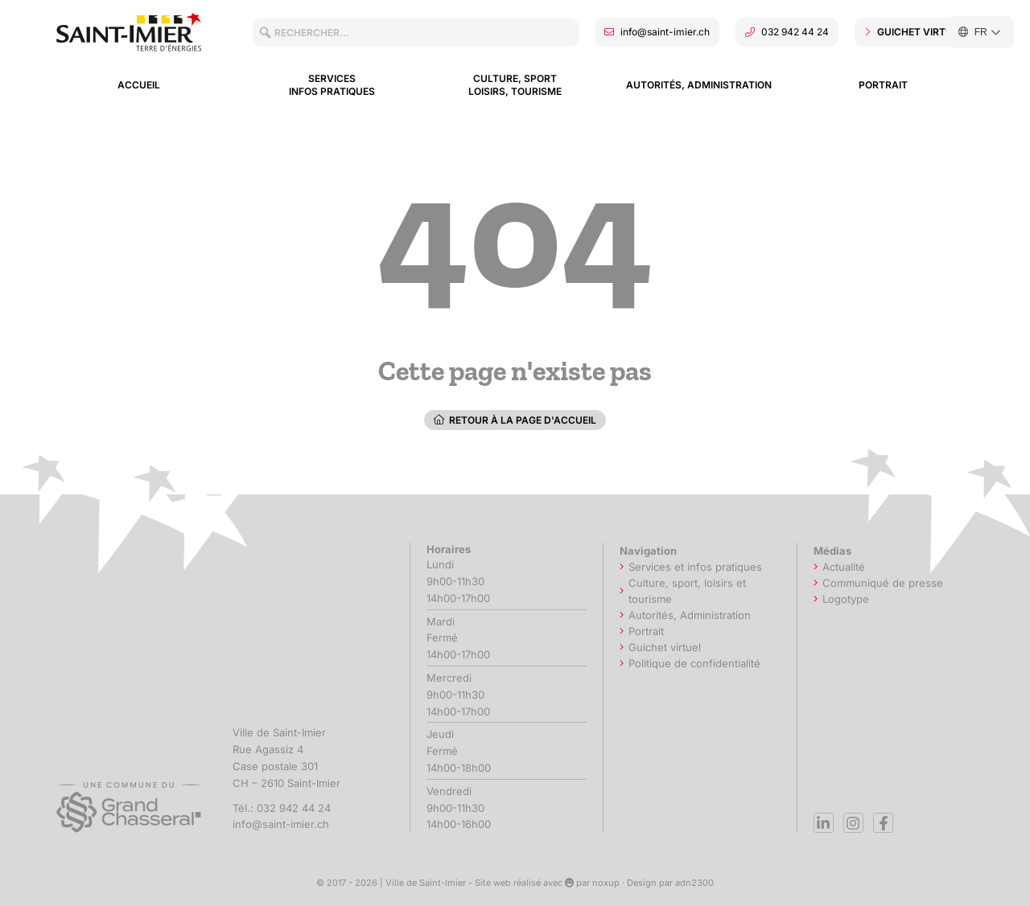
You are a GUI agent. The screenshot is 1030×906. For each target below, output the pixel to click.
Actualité (843, 566)
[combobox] (416, 32)
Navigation (652, 551)
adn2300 (694, 882)
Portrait (883, 85)
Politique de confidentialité (694, 663)
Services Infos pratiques (332, 84)
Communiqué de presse (882, 582)
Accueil (138, 85)
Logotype (845, 598)
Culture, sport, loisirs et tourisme (687, 590)
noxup (606, 882)
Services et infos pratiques (695, 566)
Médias (836, 551)
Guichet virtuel (664, 647)
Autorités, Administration (699, 85)
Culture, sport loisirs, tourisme (515, 84)
